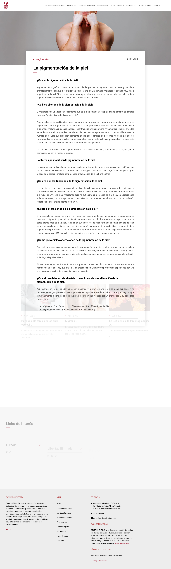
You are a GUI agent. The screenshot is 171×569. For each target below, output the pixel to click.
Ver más (11, 529)
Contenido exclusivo (64, 508)
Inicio (59, 504)
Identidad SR (72, 5)
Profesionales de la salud (54, 5)
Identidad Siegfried (64, 513)
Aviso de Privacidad (122, 543)
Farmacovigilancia (117, 5)
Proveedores (131, 5)
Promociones (102, 5)
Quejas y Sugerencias (99, 561)
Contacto (156, 5)
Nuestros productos (87, 5)
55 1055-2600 (98, 513)
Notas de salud (145, 5)
